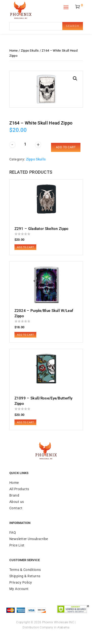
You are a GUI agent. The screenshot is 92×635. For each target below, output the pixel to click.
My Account (19, 589)
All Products (19, 489)
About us (16, 502)
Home (13, 50)
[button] (75, 78)
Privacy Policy (20, 582)
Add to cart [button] (25, 247)
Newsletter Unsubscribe (28, 539)
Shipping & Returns (24, 576)
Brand (14, 495)
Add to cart (66, 147)
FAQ (12, 532)
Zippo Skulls (30, 50)
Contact (16, 508)
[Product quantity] (25, 144)
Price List (17, 545)
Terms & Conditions (25, 570)
